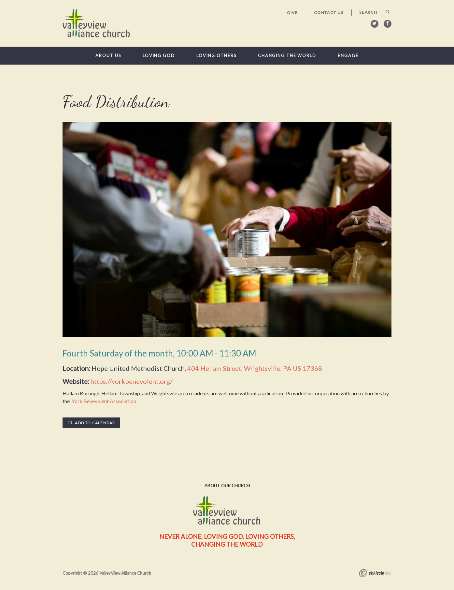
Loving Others (216, 55)
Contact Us (329, 12)
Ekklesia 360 (375, 574)
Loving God (159, 55)
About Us (108, 55)
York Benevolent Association (103, 401)
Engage (348, 55)
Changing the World (287, 55)
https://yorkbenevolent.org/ (131, 381)
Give (292, 12)
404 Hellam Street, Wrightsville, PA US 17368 (254, 368)
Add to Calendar (91, 422)
